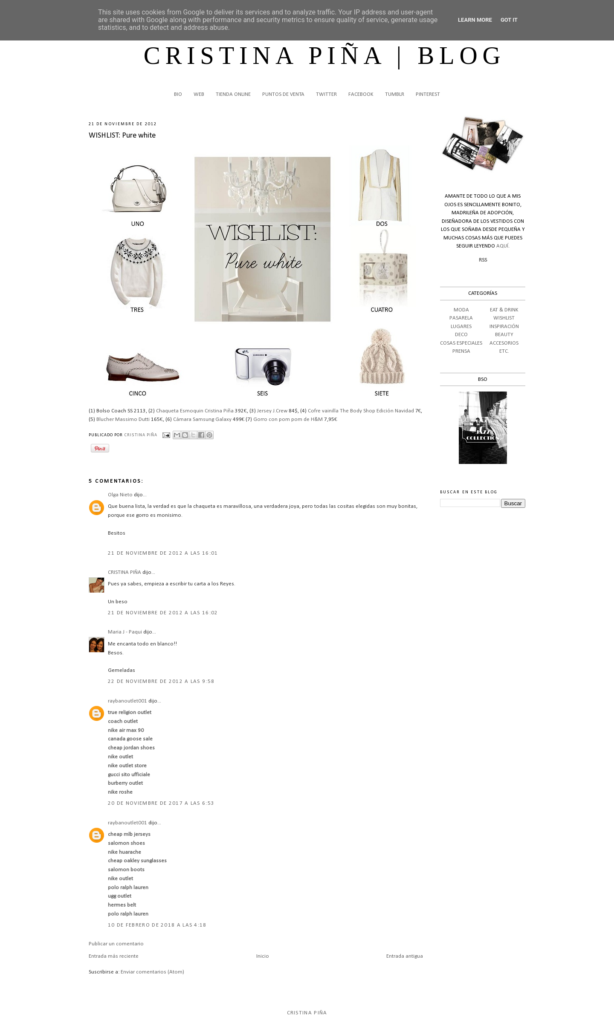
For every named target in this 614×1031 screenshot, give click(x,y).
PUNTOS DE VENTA (283, 94)
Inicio (262, 956)
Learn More (475, 20)
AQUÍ (502, 246)
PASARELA (461, 318)
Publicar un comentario (116, 944)
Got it (509, 20)
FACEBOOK (361, 94)
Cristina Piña (307, 1013)
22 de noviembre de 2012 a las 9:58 (161, 681)
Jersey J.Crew (272, 411)
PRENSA (461, 351)
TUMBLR (394, 94)
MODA (461, 310)
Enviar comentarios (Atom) (152, 972)
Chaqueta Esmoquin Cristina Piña (195, 411)
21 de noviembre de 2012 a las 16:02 (163, 613)
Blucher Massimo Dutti (123, 419)
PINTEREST (428, 94)
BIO (178, 94)
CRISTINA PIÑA (124, 572)
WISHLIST (504, 318)
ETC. (504, 351)
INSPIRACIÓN (504, 326)
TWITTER (326, 94)
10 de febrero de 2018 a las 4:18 (157, 925)
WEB (199, 94)
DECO (461, 334)
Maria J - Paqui (125, 632)
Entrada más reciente (114, 956)
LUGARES (461, 326)
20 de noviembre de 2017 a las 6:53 (161, 803)
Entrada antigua (404, 956)
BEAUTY (504, 334)
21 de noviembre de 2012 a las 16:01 (163, 553)
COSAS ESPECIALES (461, 343)
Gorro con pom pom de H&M (288, 419)
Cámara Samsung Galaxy (202, 419)
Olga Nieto (120, 495)
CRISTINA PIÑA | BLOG (325, 55)
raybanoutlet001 (127, 701)
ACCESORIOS (503, 343)
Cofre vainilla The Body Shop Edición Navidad (361, 411)
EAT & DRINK (504, 310)
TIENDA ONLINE (233, 94)
